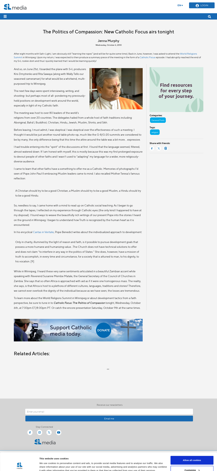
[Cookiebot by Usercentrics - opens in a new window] (19, 465)
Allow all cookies (192, 443)
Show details (46, 461)
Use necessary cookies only (192, 463)
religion (154, 132)
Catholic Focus (147, 57)
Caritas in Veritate (43, 232)
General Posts (157, 120)
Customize (192, 453)
